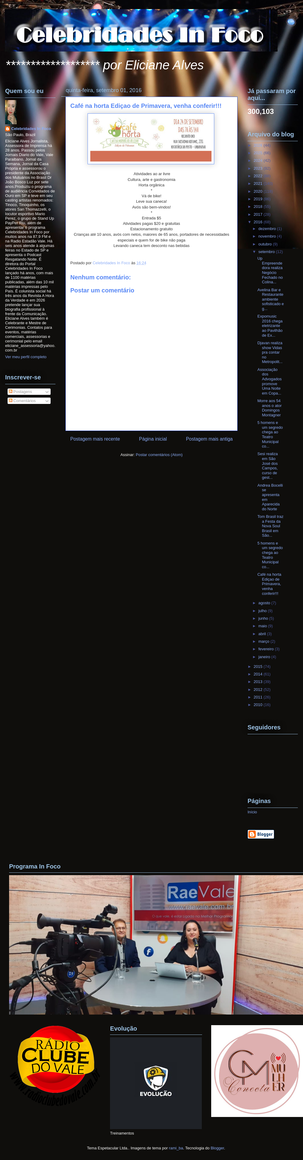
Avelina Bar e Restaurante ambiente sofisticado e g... (270, 299)
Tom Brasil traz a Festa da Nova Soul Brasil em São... (270, 526)
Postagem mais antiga (209, 439)
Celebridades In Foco (31, 128)
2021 (259, 183)
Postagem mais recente (95, 439)
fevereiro (266, 649)
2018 (259, 206)
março (264, 641)
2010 (259, 704)
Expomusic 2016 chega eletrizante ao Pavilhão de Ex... (269, 325)
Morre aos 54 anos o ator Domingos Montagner (269, 407)
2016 (259, 222)
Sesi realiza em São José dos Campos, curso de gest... (267, 466)
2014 (259, 674)
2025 (259, 153)
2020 (259, 191)
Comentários (22, 400)
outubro (265, 244)
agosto (264, 603)
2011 (259, 697)
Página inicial (153, 439)
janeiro (264, 657)
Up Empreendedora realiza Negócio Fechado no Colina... (270, 270)
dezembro (267, 228)
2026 (259, 145)
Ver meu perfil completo (26, 357)
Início (252, 812)
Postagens (20, 391)
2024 (259, 160)
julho (263, 610)
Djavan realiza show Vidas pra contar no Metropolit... (269, 352)
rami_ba (176, 1148)
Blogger (217, 1148)
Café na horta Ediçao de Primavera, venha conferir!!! (269, 583)
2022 (259, 176)
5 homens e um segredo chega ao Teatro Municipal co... (270, 434)
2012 (259, 689)
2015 (259, 666)
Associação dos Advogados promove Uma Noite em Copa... (269, 381)
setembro (267, 251)
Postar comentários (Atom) (159, 454)
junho (263, 618)
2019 (259, 199)
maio (263, 626)
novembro (267, 236)
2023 (259, 168)
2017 (259, 214)
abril (262, 634)
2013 (259, 681)
